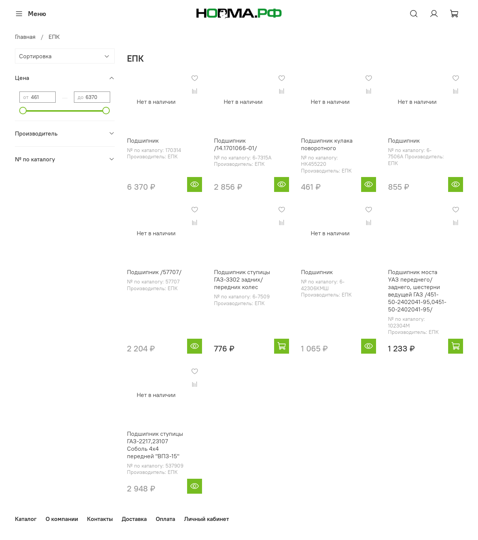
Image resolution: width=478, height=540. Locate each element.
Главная (25, 36)
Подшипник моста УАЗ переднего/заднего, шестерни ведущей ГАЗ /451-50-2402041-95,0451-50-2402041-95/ (417, 290)
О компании (62, 518)
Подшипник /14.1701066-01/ (235, 144)
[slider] (23, 110)
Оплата (165, 518)
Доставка (134, 518)
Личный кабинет (206, 518)
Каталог (26, 518)
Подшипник (143, 140)
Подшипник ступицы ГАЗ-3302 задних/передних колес (242, 279)
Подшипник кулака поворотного (327, 144)
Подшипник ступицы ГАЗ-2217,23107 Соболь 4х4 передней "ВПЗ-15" (155, 445)
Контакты (100, 518)
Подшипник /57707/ (154, 272)
